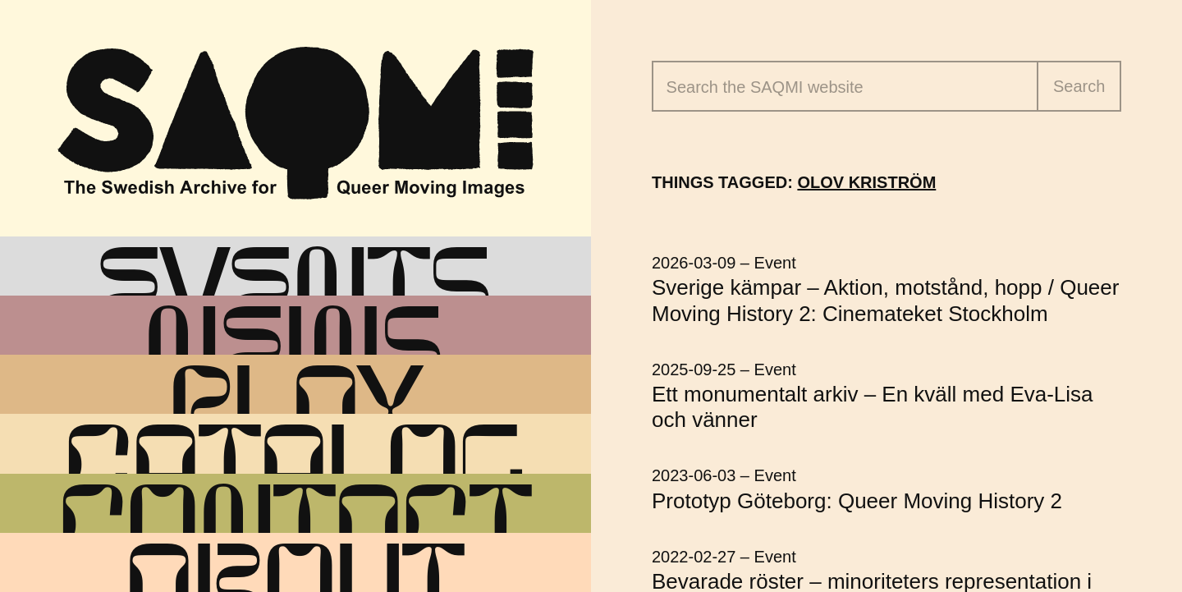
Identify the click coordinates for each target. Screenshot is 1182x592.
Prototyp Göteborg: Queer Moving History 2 (857, 501)
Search (1079, 86)
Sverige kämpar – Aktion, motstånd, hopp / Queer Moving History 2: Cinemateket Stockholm (885, 300)
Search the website (765, 87)
